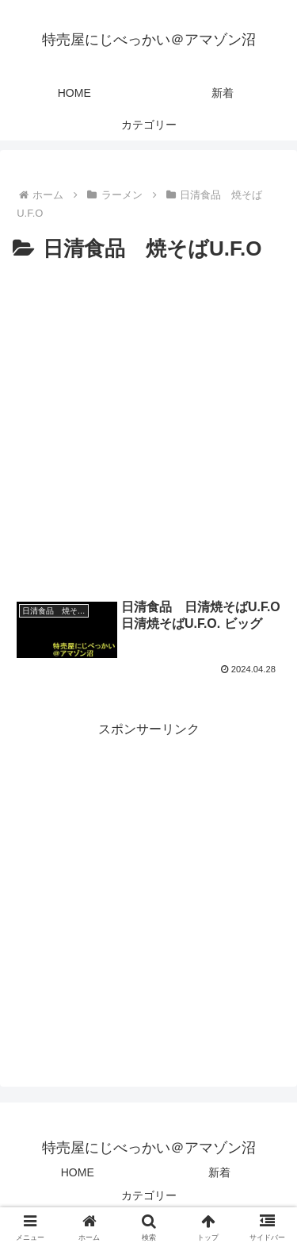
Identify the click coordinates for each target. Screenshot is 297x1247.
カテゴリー (149, 1195)
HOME (77, 1172)
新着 (219, 1172)
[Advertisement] (148, 423)
